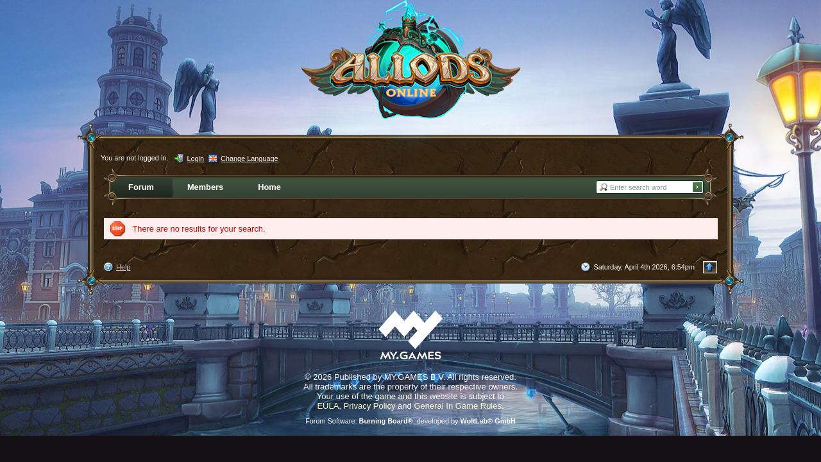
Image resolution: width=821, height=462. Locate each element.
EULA (328, 406)
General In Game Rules (458, 406)
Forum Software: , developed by (410, 421)
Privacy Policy (370, 406)
